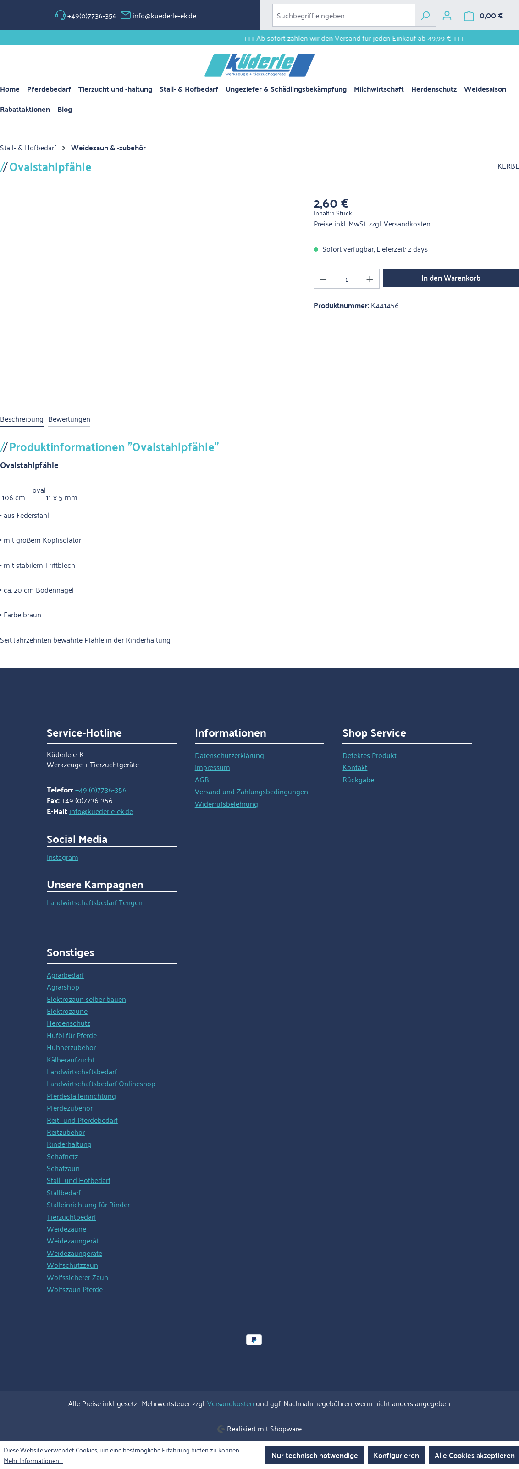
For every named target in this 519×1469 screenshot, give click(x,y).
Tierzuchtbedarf (71, 1216)
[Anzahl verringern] (323, 279)
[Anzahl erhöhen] (370, 279)
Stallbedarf (64, 1192)
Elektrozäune (67, 1010)
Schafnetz (62, 1156)
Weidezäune (66, 1228)
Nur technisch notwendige (314, 1455)
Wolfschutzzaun (72, 1264)
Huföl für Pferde (72, 1035)
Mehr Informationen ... (33, 1460)
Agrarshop (63, 986)
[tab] (22, 419)
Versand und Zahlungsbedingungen (251, 791)
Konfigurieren (396, 1455)
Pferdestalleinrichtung (81, 1095)
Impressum (212, 766)
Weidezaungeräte (74, 1252)
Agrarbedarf (65, 974)
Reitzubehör (66, 1131)
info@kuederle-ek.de (158, 15)
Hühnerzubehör (71, 1046)
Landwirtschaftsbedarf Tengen (95, 902)
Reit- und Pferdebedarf (82, 1119)
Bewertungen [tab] (69, 418)
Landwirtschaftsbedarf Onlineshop (101, 1083)
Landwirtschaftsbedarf (82, 1071)
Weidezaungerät (73, 1240)
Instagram (62, 856)
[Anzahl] (346, 279)
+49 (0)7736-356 (101, 789)
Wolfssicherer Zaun (77, 1277)
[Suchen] (425, 15)
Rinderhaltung (69, 1143)
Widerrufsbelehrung (226, 803)
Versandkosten (230, 1403)
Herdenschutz (68, 1022)
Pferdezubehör (70, 1107)
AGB (202, 779)
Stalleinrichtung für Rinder (88, 1204)
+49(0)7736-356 (86, 15)
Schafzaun (63, 1167)
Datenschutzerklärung (229, 754)
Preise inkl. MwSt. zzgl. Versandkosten (372, 223)
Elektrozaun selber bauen (86, 998)
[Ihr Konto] (447, 15)
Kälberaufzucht (70, 1059)
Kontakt (354, 766)
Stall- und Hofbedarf (78, 1179)
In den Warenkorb (450, 277)
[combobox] (343, 15)
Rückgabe (358, 779)
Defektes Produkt (369, 754)
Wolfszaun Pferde (75, 1288)
